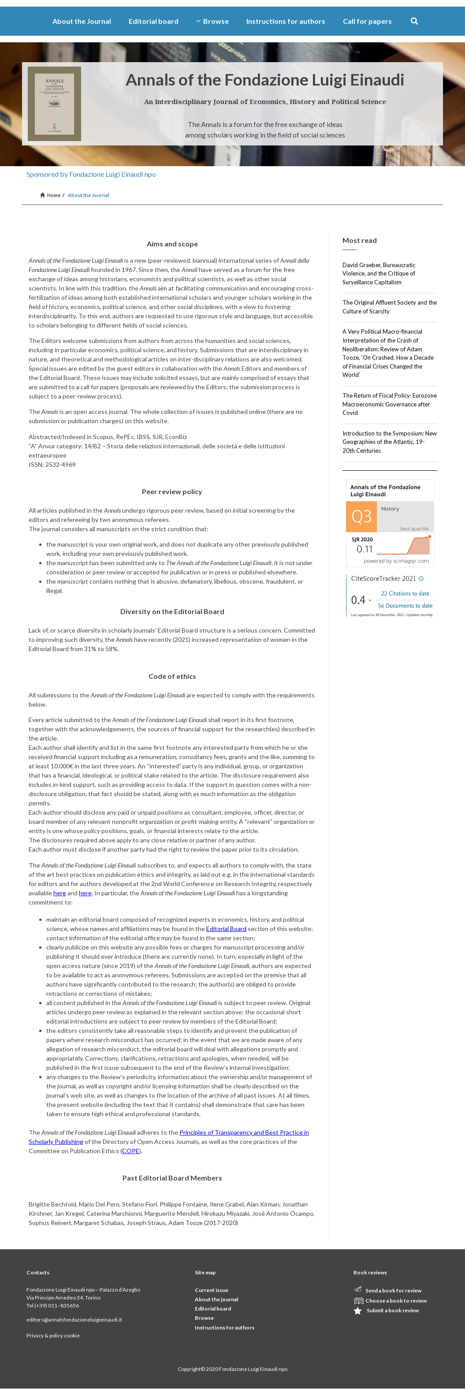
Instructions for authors (285, 21)
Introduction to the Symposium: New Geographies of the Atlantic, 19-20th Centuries (389, 442)
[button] (414, 21)
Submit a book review (393, 1310)
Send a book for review (393, 1290)
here (59, 893)
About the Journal (81, 21)
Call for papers (367, 21)
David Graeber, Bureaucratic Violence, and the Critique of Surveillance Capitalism (378, 273)
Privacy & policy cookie (53, 1335)
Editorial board (154, 21)
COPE (130, 1150)
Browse (212, 21)
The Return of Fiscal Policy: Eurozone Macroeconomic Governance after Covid (389, 404)
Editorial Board (226, 928)
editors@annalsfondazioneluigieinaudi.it (74, 1319)
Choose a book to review (396, 1300)
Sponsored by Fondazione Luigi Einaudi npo (91, 174)
